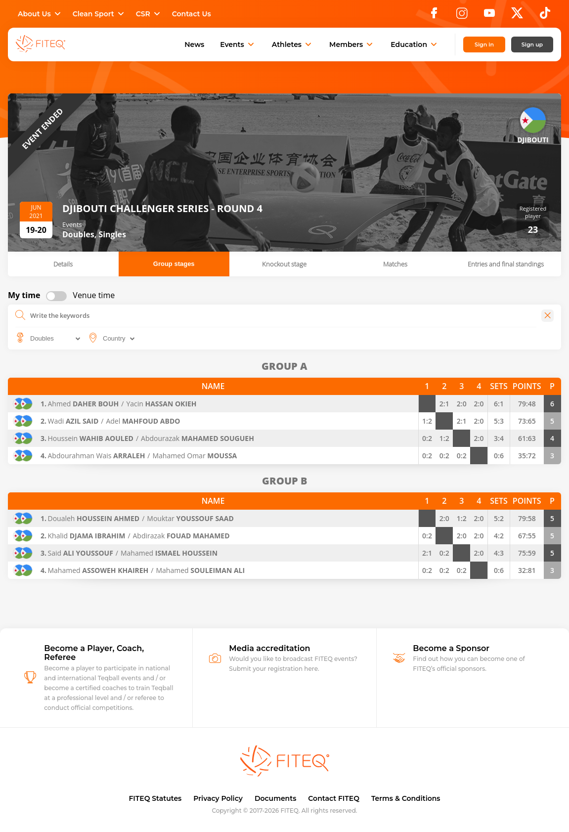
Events (238, 44)
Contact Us (191, 13)
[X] (517, 16)
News (194, 44)
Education (415, 44)
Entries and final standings (506, 264)
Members (352, 44)
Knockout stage (284, 264)
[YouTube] (489, 16)
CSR (149, 14)
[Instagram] (462, 16)
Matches (395, 264)
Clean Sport (99, 14)
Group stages (174, 263)
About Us (40, 14)
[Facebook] (434, 16)
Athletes (292, 44)
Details (63, 264)
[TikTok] (545, 16)
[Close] (547, 315)
